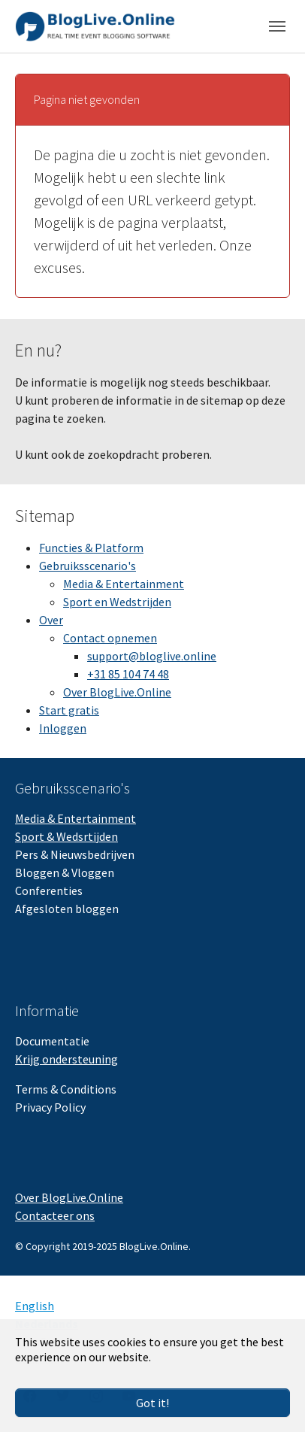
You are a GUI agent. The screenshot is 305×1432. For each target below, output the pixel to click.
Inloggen (62, 728)
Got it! (152, 1402)
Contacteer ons (55, 1215)
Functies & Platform (91, 547)
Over (51, 619)
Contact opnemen (110, 637)
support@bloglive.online (151, 655)
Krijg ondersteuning (66, 1058)
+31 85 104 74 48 (128, 673)
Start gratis (69, 710)
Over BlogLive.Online (117, 691)
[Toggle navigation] (277, 26)
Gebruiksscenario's (87, 565)
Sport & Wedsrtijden (66, 836)
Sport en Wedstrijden (117, 601)
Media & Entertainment (123, 583)
